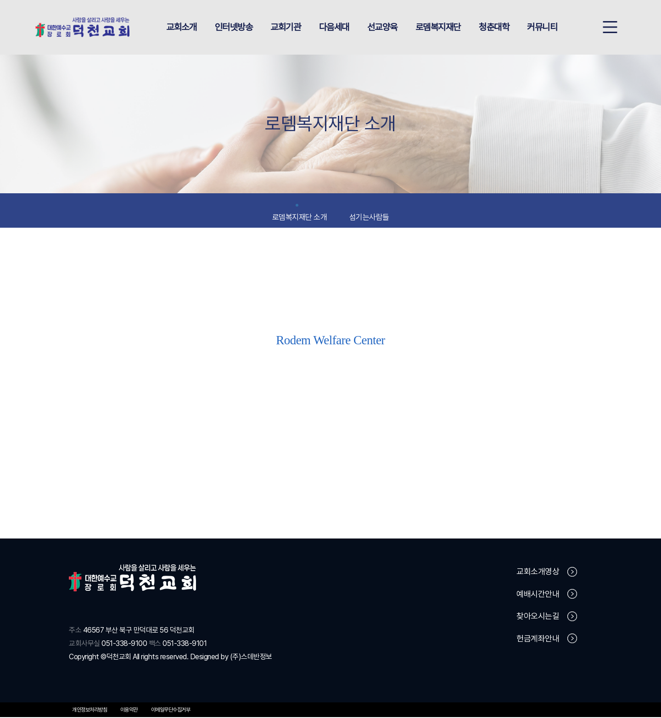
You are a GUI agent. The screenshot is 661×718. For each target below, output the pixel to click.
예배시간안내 (546, 595)
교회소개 (181, 27)
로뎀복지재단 (438, 27)
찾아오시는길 (546, 617)
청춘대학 (494, 27)
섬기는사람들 (369, 214)
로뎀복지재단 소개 (299, 214)
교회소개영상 (546, 573)
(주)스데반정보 (251, 657)
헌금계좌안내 (546, 639)
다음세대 (334, 27)
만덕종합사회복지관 (483, 398)
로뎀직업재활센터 (330, 398)
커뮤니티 (542, 27)
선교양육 (382, 27)
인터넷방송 (234, 27)
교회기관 (285, 27)
